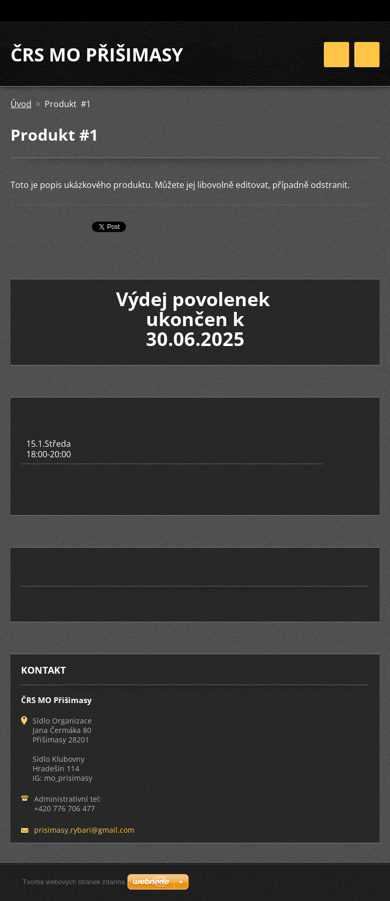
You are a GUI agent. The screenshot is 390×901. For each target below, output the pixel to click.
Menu (367, 54)
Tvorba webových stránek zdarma (74, 882)
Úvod (20, 104)
